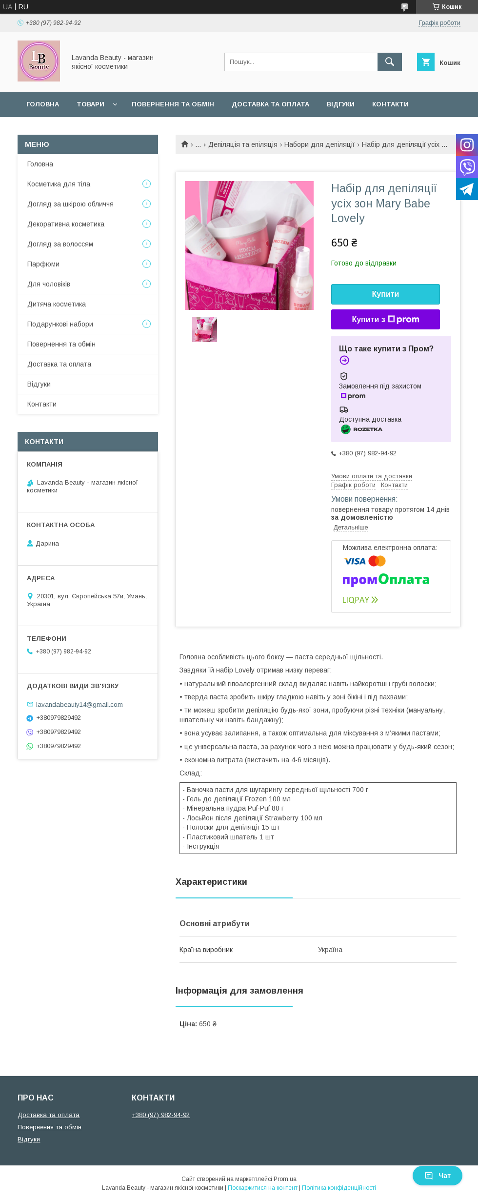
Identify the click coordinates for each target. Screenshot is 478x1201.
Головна (42, 104)
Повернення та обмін (173, 104)
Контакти (390, 104)
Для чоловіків (48, 284)
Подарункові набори (60, 324)
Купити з (385, 319)
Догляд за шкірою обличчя (70, 204)
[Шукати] (390, 62)
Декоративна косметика (65, 224)
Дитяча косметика (56, 304)
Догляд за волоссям (60, 244)
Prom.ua (285, 1179)
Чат (437, 1175)
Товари (90, 104)
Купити (385, 294)
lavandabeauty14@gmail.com (79, 704)
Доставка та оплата (270, 104)
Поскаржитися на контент (263, 1187)
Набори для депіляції (319, 144)
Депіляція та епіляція (243, 144)
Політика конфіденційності (339, 1187)
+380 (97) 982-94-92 (161, 1115)
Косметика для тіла (58, 184)
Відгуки (341, 104)
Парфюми (43, 264)
